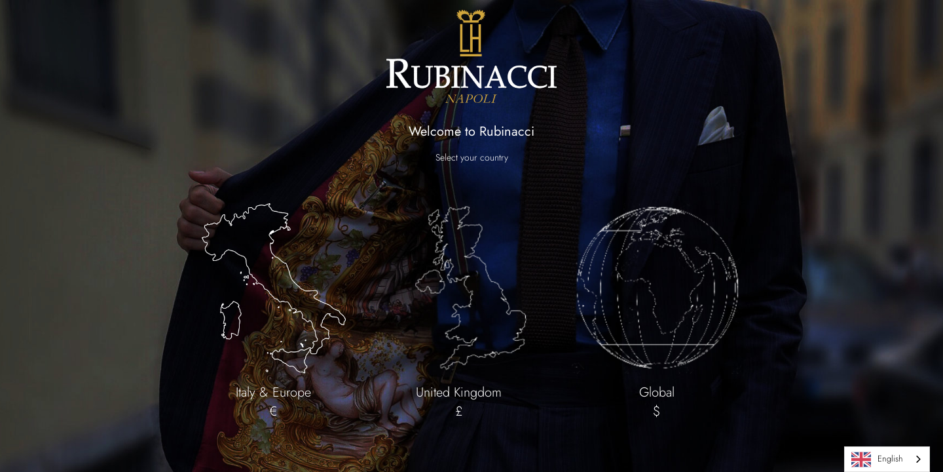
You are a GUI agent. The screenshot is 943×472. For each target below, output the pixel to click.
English (877, 459)
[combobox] (887, 459)
